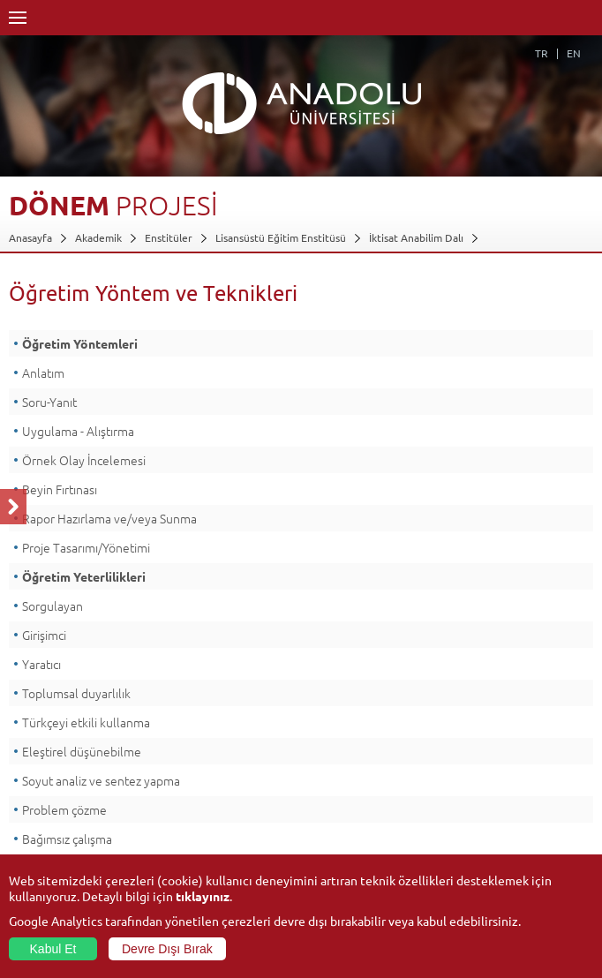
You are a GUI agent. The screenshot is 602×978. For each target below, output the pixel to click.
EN (574, 53)
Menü (17, 17)
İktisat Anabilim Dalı (416, 237)
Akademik (98, 237)
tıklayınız (203, 896)
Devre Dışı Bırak (167, 949)
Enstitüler (168, 237)
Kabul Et (53, 949)
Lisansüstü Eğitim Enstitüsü (280, 237)
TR (541, 53)
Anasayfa (30, 237)
